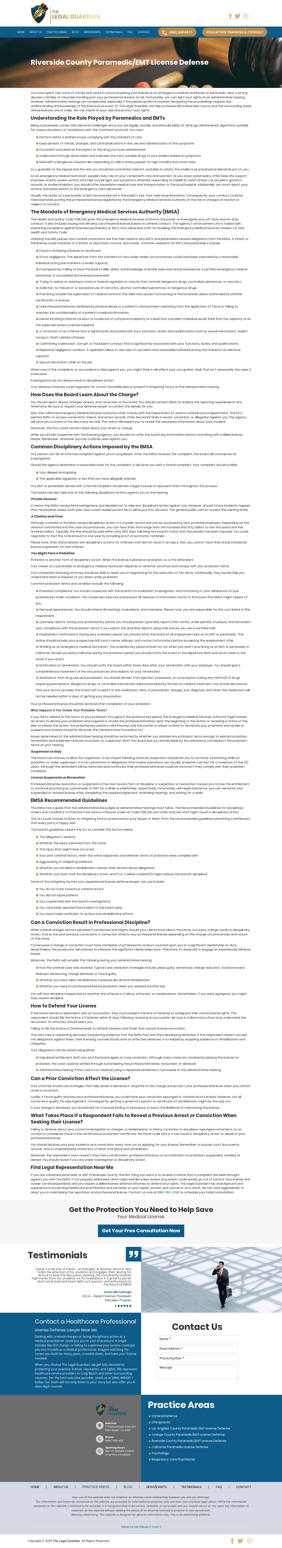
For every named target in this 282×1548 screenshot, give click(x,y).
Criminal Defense (164, 1416)
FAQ (219, 1487)
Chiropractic (161, 1422)
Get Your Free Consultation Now (141, 1230)
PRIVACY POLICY (150, 1527)
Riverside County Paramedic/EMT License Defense (189, 1441)
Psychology (160, 1453)
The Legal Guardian (66, 1541)
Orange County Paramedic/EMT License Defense (188, 1434)
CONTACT (243, 1487)
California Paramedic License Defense (180, 1447)
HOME (35, 1487)
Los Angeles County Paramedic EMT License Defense (191, 1428)
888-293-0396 (168, 1192)
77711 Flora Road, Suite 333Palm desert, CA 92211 (120, 1428)
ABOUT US (60, 1487)
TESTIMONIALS (191, 1487)
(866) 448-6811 (122, 1378)
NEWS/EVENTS (157, 1487)
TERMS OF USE (130, 1527)
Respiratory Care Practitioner (173, 1459)
